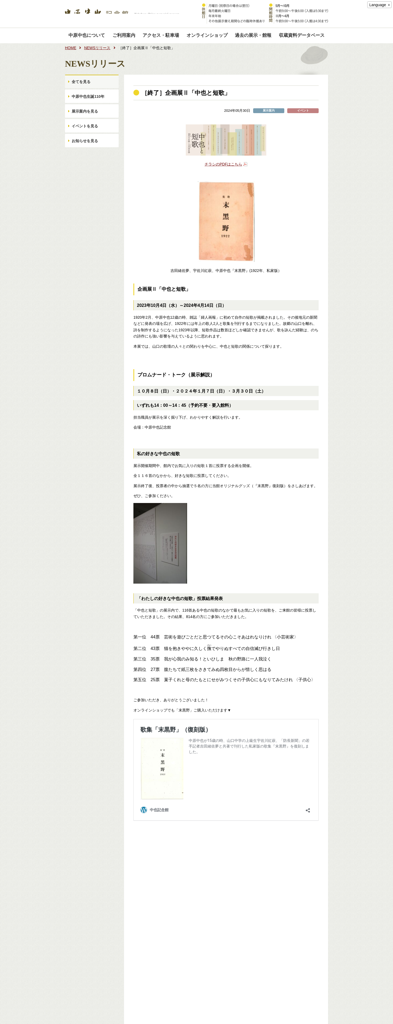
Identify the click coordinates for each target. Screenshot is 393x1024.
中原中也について (86, 35)
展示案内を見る (85, 118)
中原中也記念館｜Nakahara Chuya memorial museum (122, 14)
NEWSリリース (97, 48)
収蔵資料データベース (302, 35)
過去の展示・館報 (253, 35)
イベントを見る (85, 135)
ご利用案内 (123, 35)
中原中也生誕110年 (88, 100)
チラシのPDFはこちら (223, 164)
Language (377, 5)
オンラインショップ (207, 35)
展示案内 (269, 110)
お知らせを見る (85, 153)
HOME (70, 48)
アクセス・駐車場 (161, 35)
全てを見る (81, 83)
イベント (303, 110)
